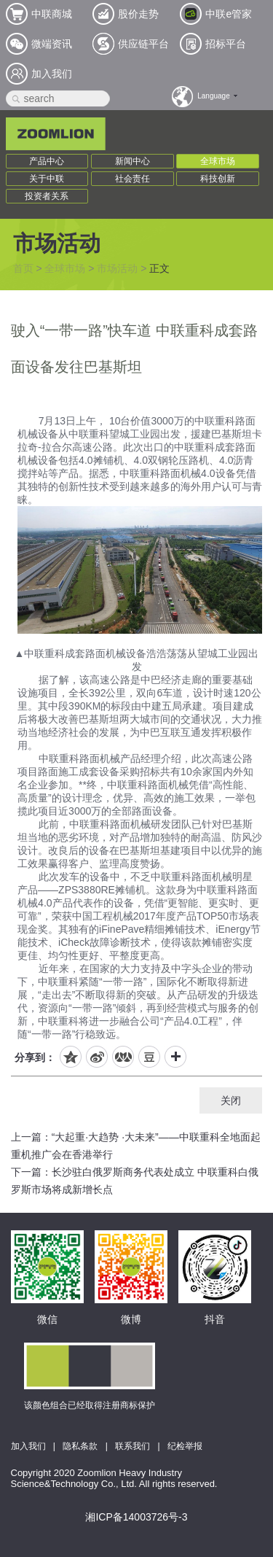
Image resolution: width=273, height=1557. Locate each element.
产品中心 (46, 161)
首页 (23, 268)
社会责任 (132, 179)
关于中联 (46, 179)
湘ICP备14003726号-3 (136, 1517)
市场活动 (117, 268)
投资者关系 (46, 196)
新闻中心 (132, 161)
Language (213, 96)
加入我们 (28, 1446)
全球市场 (217, 161)
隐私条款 (80, 1446)
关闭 (231, 1100)
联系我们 (132, 1446)
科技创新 (217, 179)
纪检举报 (184, 1446)
